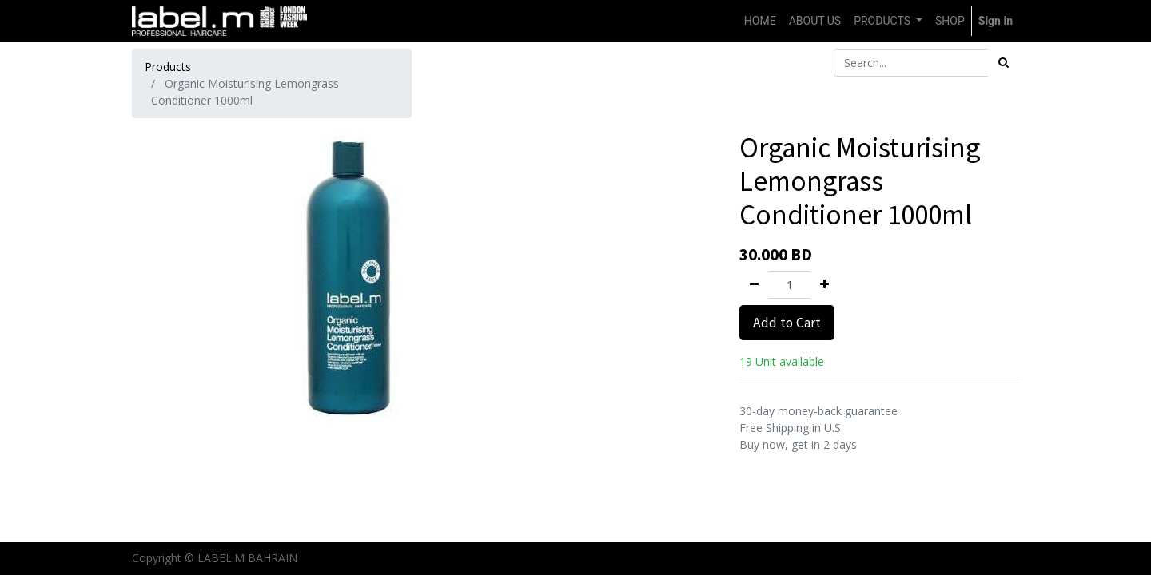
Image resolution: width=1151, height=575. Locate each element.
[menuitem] (760, 21)
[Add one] (824, 285)
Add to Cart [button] (787, 322)
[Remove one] (754, 285)
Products (168, 66)
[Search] (1003, 63)
